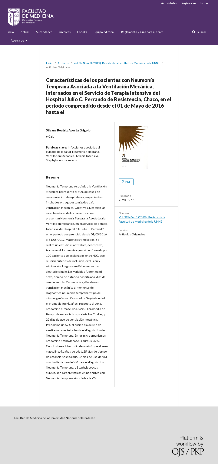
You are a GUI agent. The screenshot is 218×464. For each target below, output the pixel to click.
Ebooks (82, 32)
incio (11, 32)
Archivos (65, 32)
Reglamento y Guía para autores (142, 32)
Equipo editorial (104, 32)
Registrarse (189, 3)
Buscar (201, 32)
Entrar (204, 3)
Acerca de (18, 40)
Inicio (49, 63)
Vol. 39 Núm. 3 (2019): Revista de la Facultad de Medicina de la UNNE (116, 63)
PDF (128, 181)
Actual (24, 32)
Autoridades (44, 32)
